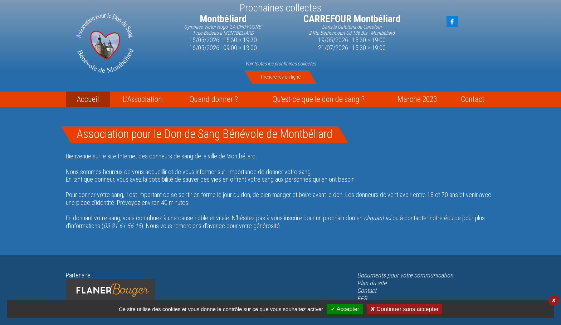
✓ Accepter (345, 309)
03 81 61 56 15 (122, 226)
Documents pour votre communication (405, 275)
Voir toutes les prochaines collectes (280, 64)
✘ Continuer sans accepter (404, 309)
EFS (362, 298)
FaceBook (452, 21)
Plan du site (371, 283)
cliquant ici (377, 218)
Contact (366, 290)
